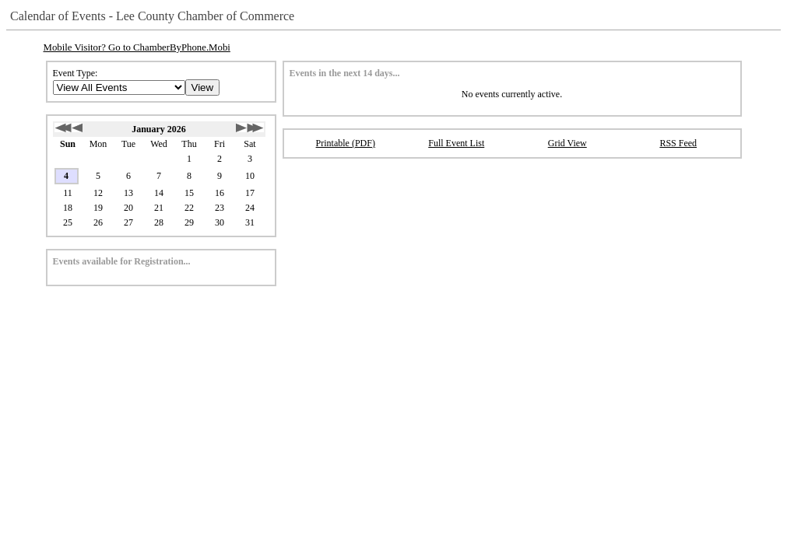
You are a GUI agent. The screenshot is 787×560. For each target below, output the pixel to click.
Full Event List (456, 143)
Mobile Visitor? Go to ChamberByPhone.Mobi (137, 47)
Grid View (567, 143)
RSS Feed (678, 143)
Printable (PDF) (345, 143)
